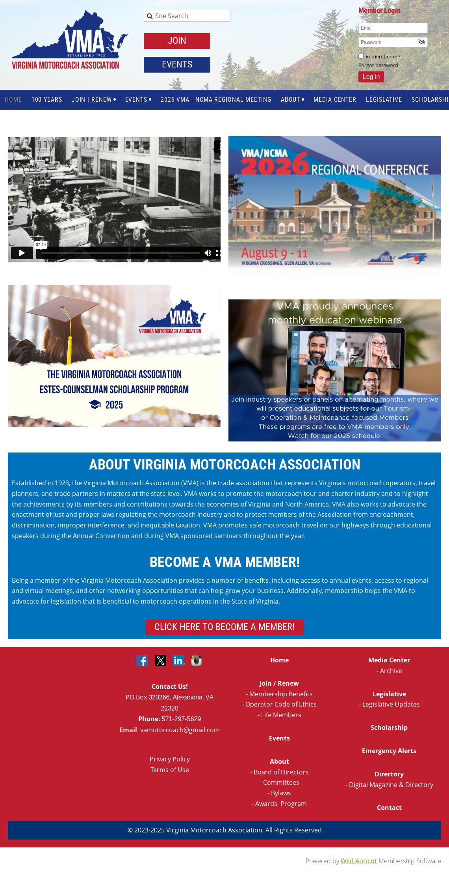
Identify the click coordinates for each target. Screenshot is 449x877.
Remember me (383, 56)
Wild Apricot (359, 860)
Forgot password (378, 65)
